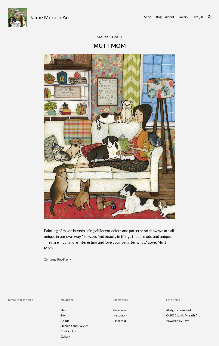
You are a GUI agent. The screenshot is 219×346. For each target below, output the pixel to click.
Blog (158, 17)
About (169, 17)
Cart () (197, 17)
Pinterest (119, 320)
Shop (147, 17)
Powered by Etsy (177, 320)
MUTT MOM (109, 45)
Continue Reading (57, 259)
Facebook (119, 310)
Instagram (120, 315)
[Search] (209, 17)
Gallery (183, 17)
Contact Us (68, 331)
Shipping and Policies (75, 326)
